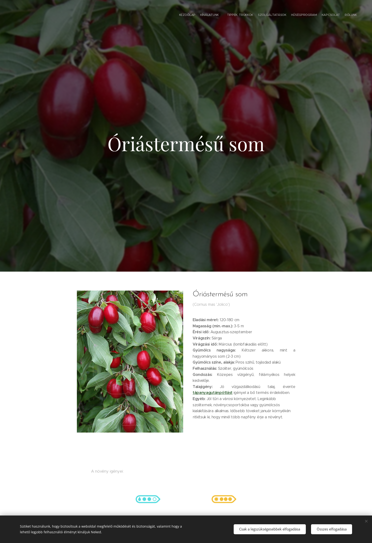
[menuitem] (325, 15)
